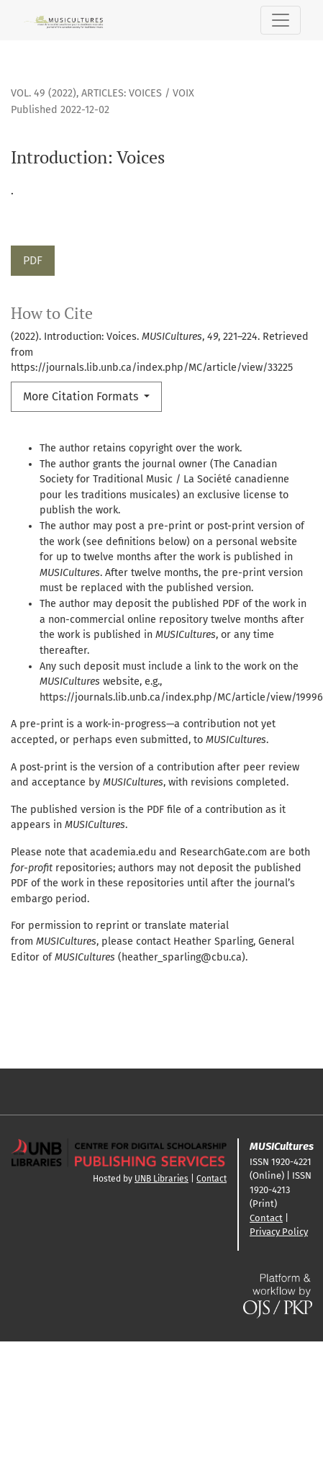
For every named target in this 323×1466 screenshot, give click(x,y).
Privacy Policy (279, 1231)
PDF (32, 260)
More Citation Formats (82, 396)
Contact (211, 1179)
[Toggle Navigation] (280, 20)
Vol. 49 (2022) (43, 93)
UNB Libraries (161, 1179)
